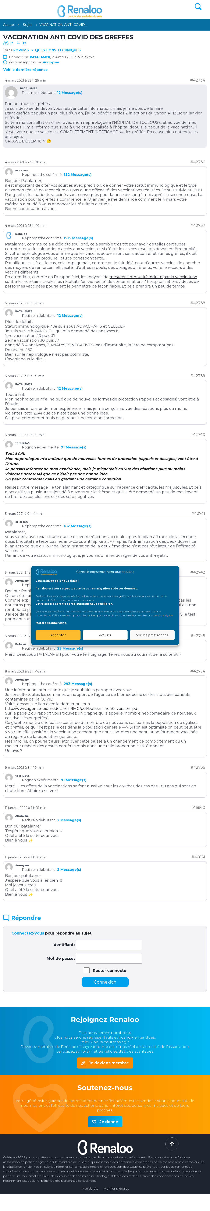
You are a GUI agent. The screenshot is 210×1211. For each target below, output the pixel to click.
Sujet (27, 25)
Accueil (9, 25)
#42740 (197, 434)
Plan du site (90, 1188)
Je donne (108, 1121)
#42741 (198, 513)
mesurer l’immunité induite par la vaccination (153, 277)
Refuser (105, 635)
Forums (21, 50)
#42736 (197, 162)
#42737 (197, 225)
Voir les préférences (152, 635)
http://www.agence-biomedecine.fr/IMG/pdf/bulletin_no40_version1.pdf (72, 708)
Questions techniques (58, 50)
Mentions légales (116, 1188)
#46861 (198, 857)
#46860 (197, 807)
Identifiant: (64, 944)
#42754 (197, 671)
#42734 (197, 80)
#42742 (197, 572)
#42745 (198, 635)
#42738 (197, 303)
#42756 (198, 767)
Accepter (58, 635)
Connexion (105, 982)
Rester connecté (109, 970)
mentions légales (163, 615)
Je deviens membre (109, 1063)
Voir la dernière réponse (25, 70)
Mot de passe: (61, 958)
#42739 (197, 376)
